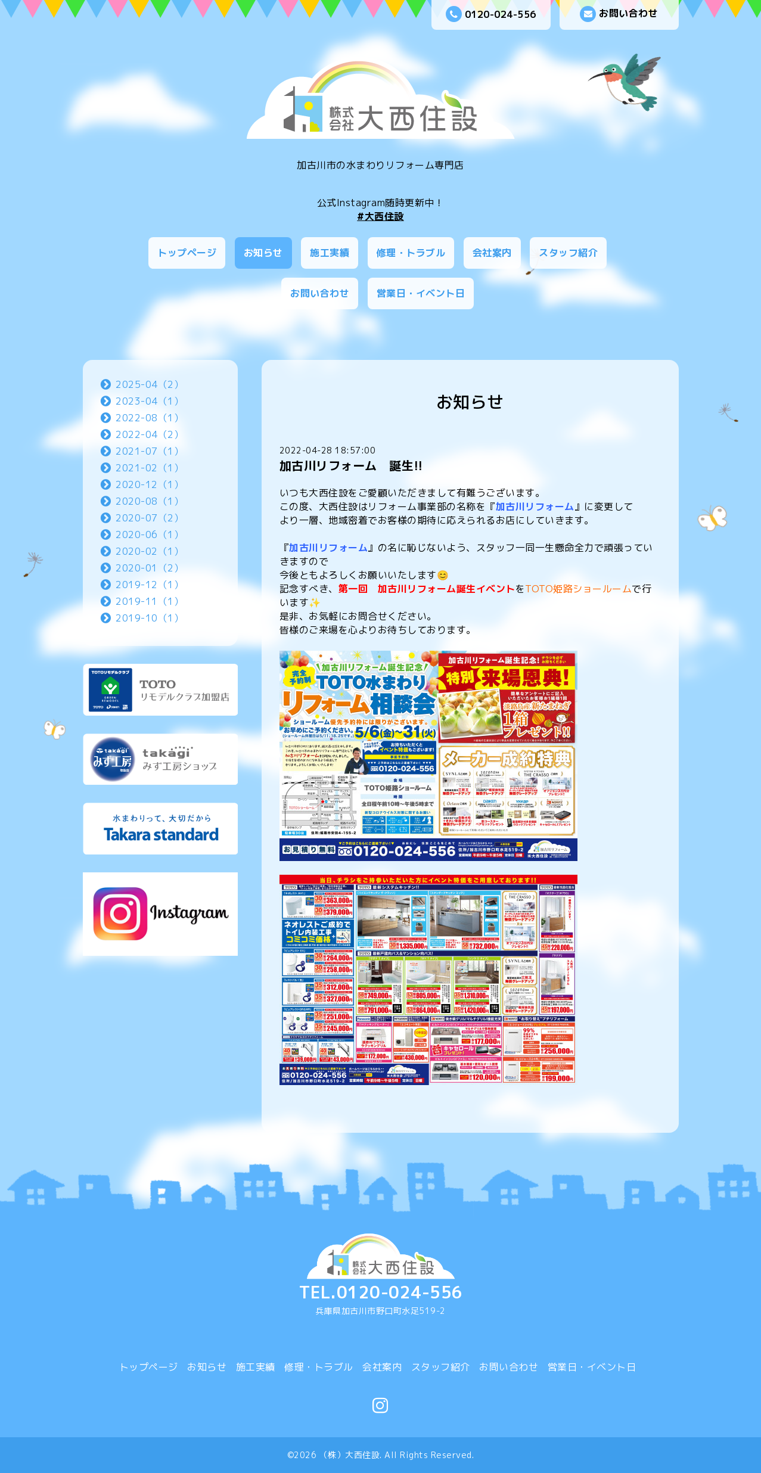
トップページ (186, 252)
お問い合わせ (619, 14)
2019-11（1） (150, 601)
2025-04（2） (150, 384)
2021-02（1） (150, 467)
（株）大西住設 (349, 1454)
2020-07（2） (150, 517)
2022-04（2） (150, 434)
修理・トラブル (411, 252)
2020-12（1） (150, 484)
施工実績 (329, 252)
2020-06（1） (150, 534)
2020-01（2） (150, 567)
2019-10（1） (150, 617)
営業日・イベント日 (421, 293)
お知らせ (263, 252)
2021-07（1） (150, 451)
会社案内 (492, 252)
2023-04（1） (150, 401)
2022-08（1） (150, 417)
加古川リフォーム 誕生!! (351, 465)
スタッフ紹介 (568, 252)
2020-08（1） (150, 501)
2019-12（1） (150, 584)
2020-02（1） (150, 551)
